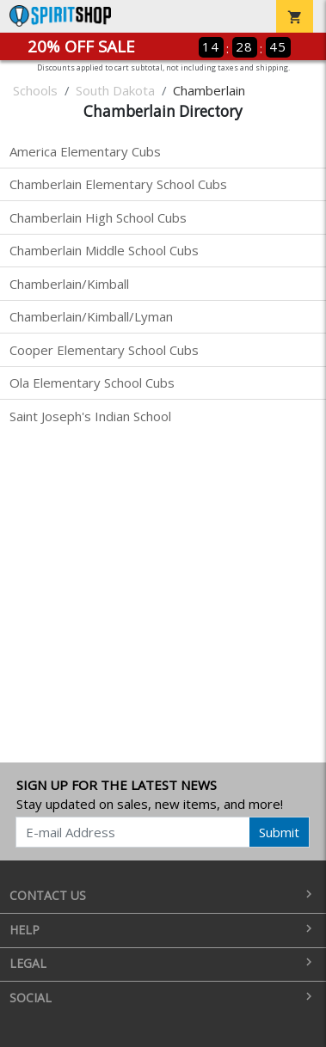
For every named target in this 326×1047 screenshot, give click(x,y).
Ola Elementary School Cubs (92, 382)
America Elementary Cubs (85, 151)
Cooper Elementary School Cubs (104, 349)
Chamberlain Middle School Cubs (104, 250)
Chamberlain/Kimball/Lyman (91, 316)
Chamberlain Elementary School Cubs (118, 184)
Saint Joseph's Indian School (90, 416)
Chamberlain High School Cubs (98, 217)
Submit (279, 832)
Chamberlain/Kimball (69, 283)
